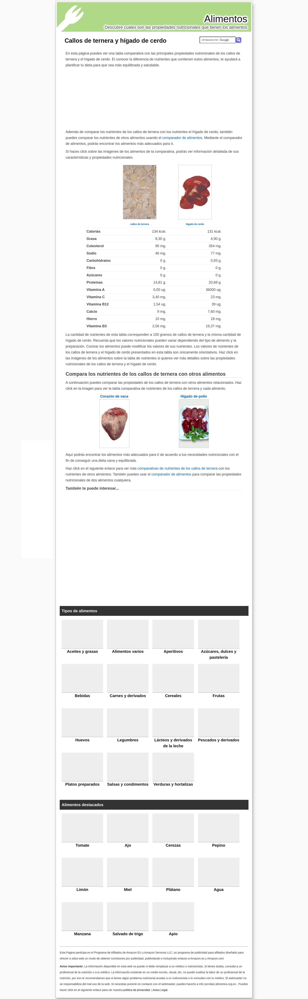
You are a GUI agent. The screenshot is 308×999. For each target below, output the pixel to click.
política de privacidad (136, 990)
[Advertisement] (154, 97)
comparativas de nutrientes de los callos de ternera (177, 468)
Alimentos (225, 18)
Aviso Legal (160, 990)
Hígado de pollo (194, 396)
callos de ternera (139, 224)
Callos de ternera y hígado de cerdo (116, 40)
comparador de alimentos (182, 138)
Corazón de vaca (114, 396)
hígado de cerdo (195, 224)
